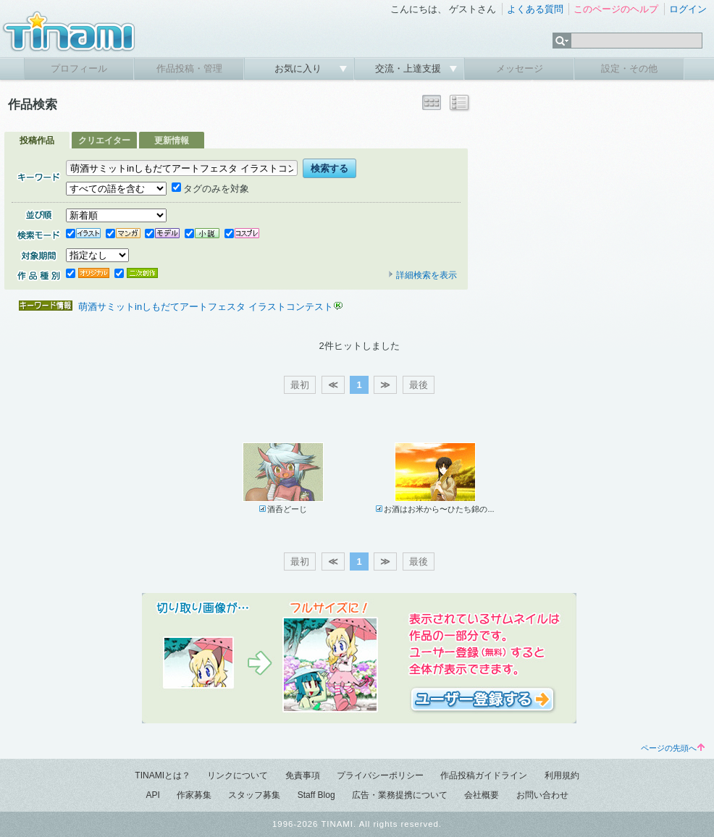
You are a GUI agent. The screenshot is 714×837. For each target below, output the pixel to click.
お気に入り (299, 68)
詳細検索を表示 (422, 275)
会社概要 (481, 795)
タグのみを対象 (210, 188)
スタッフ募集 (254, 795)
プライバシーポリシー (380, 775)
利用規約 (562, 775)
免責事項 (302, 775)
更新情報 (171, 140)
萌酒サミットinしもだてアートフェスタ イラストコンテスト (205, 306)
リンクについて (237, 775)
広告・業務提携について (400, 795)
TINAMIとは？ (162, 775)
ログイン (688, 9)
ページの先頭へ (673, 748)
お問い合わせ (542, 795)
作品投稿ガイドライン (483, 775)
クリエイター (104, 140)
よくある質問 (535, 9)
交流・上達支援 (409, 68)
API (152, 795)
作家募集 (194, 795)
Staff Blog (316, 795)
